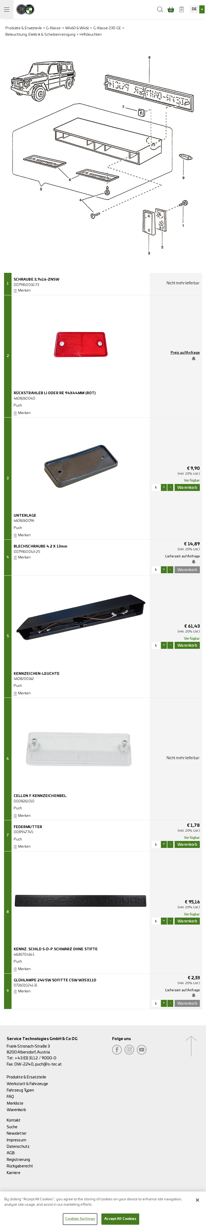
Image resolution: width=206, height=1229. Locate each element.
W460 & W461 (77, 28)
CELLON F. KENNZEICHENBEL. (40, 796)
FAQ (10, 1097)
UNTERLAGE (25, 515)
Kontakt (14, 1120)
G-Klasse (53, 28)
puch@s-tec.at (48, 1064)
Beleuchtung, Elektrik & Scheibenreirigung (40, 34)
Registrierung (18, 1160)
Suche (12, 1127)
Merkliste (15, 1103)
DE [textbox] (194, 9)
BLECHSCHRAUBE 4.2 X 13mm (40, 546)
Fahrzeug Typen (20, 1090)
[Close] (197, 1203)
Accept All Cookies (120, 1221)
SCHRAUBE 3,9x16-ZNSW (36, 279)
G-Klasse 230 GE (107, 28)
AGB (11, 1153)
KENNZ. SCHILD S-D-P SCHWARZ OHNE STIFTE (56, 949)
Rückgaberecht (20, 1166)
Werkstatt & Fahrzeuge (27, 1084)
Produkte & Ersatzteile (23, 28)
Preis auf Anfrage (185, 353)
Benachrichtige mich (195, 358)
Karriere (13, 1173)
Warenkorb (16, 1110)
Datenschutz (18, 1147)
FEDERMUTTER (28, 827)
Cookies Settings (80, 1221)
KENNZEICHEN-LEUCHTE (37, 674)
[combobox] (197, 9)
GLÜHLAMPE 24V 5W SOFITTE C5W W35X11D (55, 980)
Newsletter (17, 1133)
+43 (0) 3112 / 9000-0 (35, 1058)
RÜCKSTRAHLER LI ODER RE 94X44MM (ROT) (54, 393)
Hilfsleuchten (91, 34)
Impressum (16, 1140)
